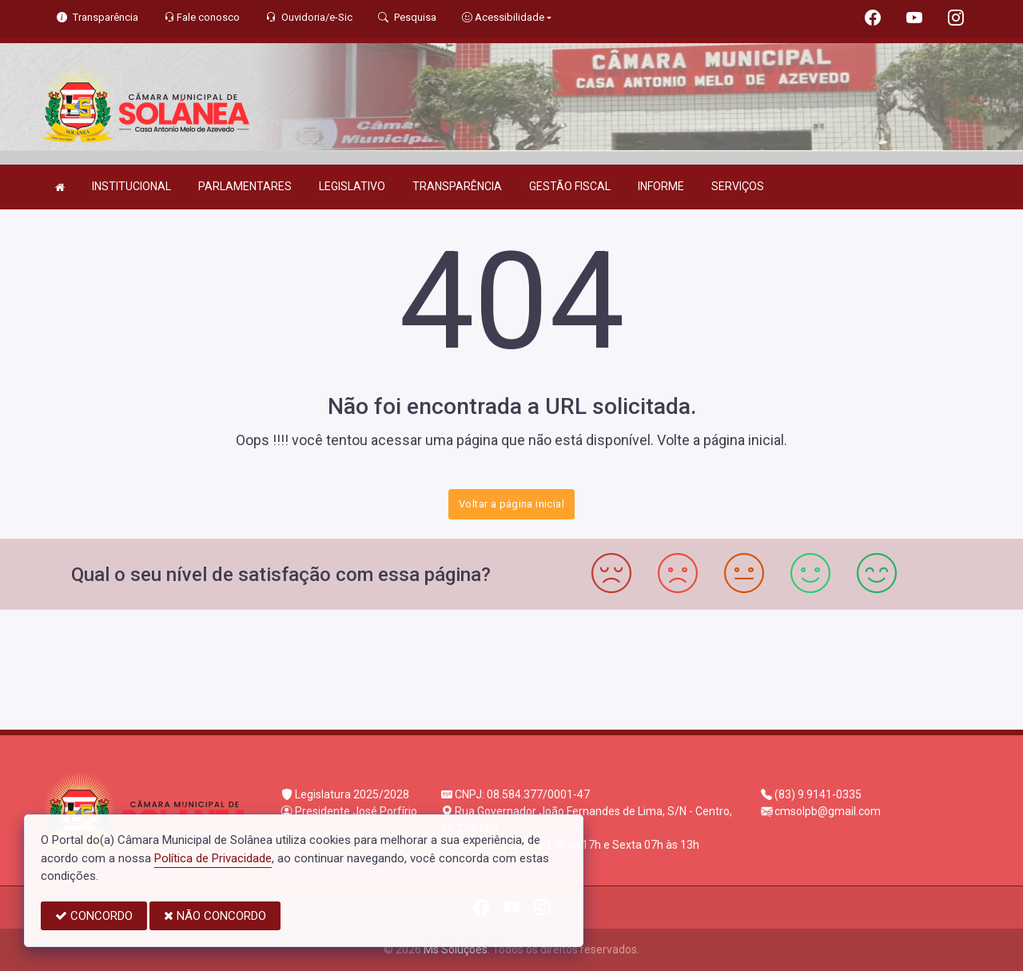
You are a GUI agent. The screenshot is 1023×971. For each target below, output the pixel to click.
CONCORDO (94, 916)
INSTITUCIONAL (131, 186)
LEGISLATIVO (352, 186)
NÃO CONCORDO (215, 916)
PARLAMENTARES (245, 186)
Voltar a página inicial (511, 504)
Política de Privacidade (213, 858)
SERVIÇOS (737, 186)
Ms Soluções (456, 949)
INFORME (661, 186)
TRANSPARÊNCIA (457, 186)
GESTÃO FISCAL (570, 186)
